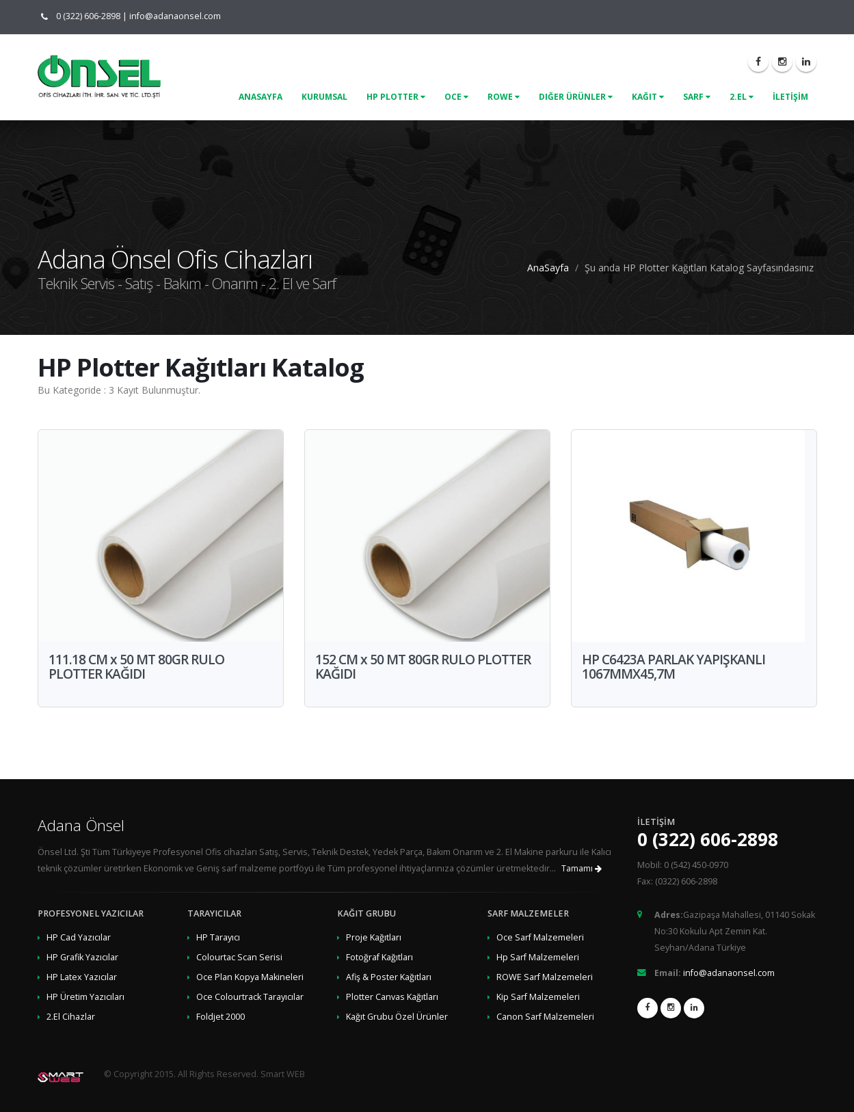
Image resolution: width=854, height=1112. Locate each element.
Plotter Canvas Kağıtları (392, 997)
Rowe (504, 97)
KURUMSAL (324, 97)
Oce (456, 97)
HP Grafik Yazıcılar (82, 957)
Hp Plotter (395, 97)
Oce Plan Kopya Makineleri (250, 977)
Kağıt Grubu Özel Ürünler (397, 1016)
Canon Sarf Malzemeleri (545, 1016)
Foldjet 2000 (220, 1016)
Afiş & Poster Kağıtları (388, 977)
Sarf (696, 97)
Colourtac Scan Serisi (239, 957)
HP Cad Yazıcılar (78, 937)
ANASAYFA (260, 97)
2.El (741, 97)
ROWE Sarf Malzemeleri (544, 977)
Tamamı (581, 868)
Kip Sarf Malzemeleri (538, 997)
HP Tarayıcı (218, 937)
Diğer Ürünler (576, 97)
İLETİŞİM (790, 97)
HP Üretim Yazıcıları (85, 997)
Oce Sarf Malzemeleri (540, 937)
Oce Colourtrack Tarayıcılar (250, 997)
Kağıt (648, 97)
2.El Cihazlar (70, 1016)
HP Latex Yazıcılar (81, 977)
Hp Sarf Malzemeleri (537, 957)
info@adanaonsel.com (175, 16)
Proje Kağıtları (373, 937)
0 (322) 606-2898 (85, 16)
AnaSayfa (548, 267)
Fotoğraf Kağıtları (379, 957)
